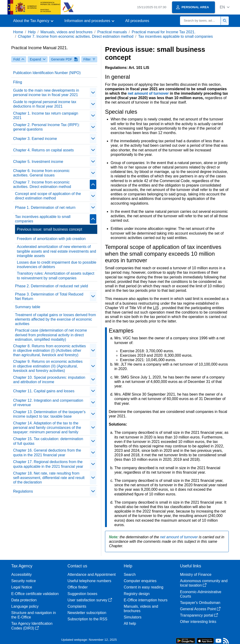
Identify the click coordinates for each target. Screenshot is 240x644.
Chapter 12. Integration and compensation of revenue (48, 402)
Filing (17, 82)
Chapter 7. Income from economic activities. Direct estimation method (75, 36)
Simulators (133, 617)
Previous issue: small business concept (49, 229)
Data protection (24, 600)
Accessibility (21, 575)
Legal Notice (21, 587)
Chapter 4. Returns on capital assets (43, 150)
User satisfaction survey (90, 600)
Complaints (77, 606)
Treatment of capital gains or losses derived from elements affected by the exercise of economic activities (55, 319)
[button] (224, 7)
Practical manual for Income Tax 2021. (163, 32)
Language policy (25, 606)
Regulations (23, 491)
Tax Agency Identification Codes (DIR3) (31, 626)
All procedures (137, 21)
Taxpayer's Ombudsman (200, 603)
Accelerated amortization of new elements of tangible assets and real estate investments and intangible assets (56, 251)
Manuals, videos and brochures (67, 32)
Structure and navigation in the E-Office (33, 615)
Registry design (137, 594)
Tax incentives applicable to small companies (175, 36)
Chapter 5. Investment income (38, 162)
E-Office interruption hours (145, 600)
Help (32, 32)
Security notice (23, 581)
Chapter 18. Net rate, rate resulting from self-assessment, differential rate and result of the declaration (49, 477)
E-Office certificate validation (35, 594)
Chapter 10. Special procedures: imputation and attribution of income (49, 379)
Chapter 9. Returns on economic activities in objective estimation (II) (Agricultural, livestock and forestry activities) (47, 365)
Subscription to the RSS (87, 619)
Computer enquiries (140, 581)
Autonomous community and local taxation (204, 583)
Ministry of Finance (195, 575)
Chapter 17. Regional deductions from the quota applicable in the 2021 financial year (48, 464)
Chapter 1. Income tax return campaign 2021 (45, 115)
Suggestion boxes (82, 594)
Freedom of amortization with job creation (51, 239)
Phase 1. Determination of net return (45, 208)
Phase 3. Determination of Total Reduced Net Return (49, 296)
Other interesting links (198, 622)
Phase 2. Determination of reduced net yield (51, 286)
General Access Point (200, 609)
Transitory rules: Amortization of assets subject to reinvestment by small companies (55, 275)
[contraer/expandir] (93, 92)
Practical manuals (112, 32)
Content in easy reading (143, 587)
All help (130, 623)
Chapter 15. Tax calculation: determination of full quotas (48, 441)
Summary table (27, 307)
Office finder (78, 587)
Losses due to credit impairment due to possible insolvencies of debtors (56, 264)
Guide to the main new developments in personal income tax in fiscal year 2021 (46, 92)
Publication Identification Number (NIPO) (47, 73)
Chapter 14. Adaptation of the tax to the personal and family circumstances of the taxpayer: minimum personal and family (47, 427)
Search (130, 575)
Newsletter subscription (87, 613)
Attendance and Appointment (92, 575)
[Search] (200, 20)
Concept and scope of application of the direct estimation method (48, 196)
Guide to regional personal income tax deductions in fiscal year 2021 (44, 104)
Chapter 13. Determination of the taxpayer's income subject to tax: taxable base (49, 414)
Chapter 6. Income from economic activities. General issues (41, 173)
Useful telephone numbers (89, 581)
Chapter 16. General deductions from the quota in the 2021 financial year (47, 452)
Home (18, 32)
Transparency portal (199, 615)
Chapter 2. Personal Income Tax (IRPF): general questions (46, 127)
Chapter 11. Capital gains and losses (44, 391)
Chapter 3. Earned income (35, 139)
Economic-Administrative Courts (200, 594)
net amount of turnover (149, 93)
